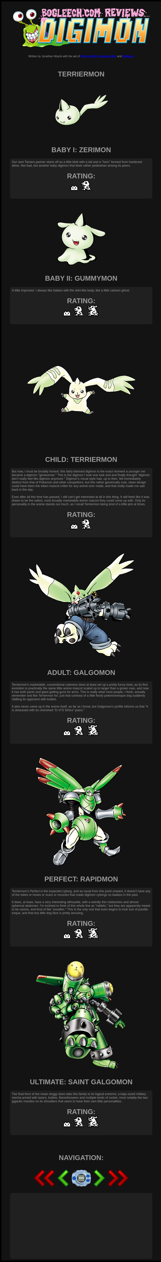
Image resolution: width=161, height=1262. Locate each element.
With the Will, (89, 56)
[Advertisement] (51, 1222)
